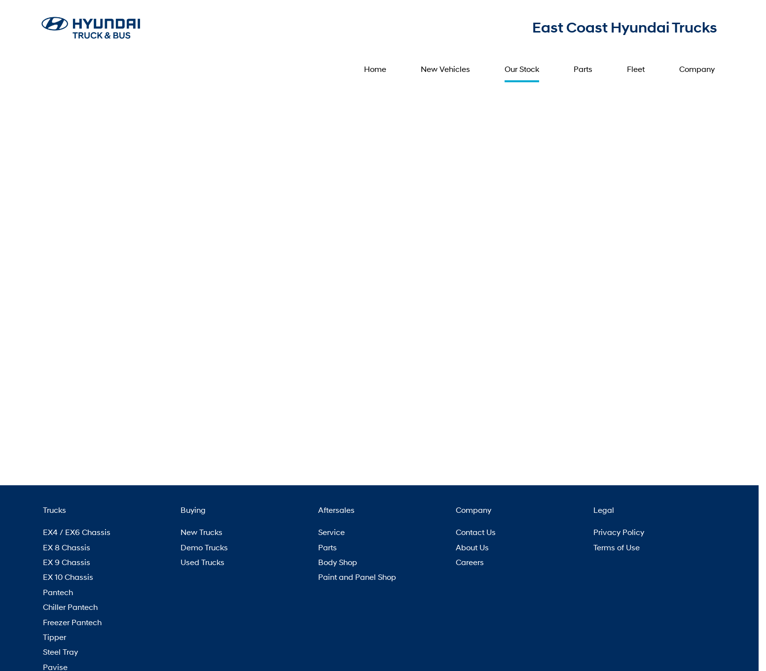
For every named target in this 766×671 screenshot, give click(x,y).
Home (375, 68)
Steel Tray (60, 651)
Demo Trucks (204, 547)
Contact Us (476, 532)
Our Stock (522, 68)
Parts (583, 68)
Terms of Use (616, 547)
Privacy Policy (618, 532)
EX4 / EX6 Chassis (76, 532)
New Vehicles (445, 68)
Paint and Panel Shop (357, 576)
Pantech (58, 592)
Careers (470, 562)
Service (331, 532)
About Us (472, 547)
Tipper (54, 636)
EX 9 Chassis (66, 562)
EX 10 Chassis (68, 576)
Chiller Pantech (70, 606)
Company (697, 68)
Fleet (636, 68)
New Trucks (201, 532)
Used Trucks (202, 562)
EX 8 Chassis (66, 547)
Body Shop (337, 562)
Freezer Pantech (72, 622)
